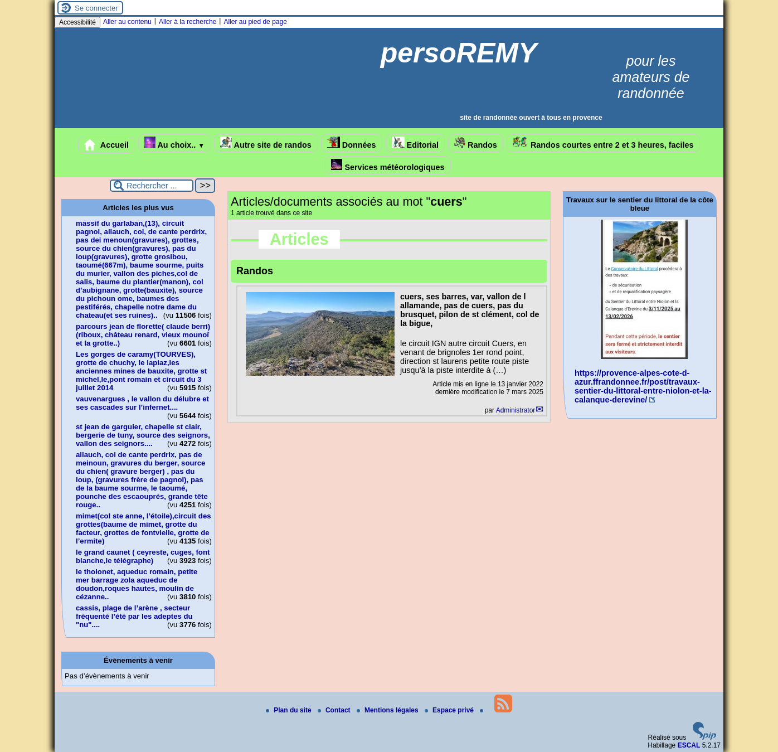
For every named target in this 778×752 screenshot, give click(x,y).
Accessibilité (77, 22)
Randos (475, 143)
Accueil (106, 145)
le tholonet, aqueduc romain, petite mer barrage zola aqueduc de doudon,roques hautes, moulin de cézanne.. (136, 584)
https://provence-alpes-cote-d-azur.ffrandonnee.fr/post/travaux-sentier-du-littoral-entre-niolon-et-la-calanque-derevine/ (643, 386)
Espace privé (450, 710)
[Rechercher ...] (151, 185)
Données (351, 143)
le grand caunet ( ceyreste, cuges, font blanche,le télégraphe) (143, 556)
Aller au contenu (127, 22)
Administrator (516, 410)
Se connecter (96, 8)
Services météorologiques (387, 165)
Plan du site (289, 710)
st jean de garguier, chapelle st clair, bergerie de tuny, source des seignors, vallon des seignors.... (143, 435)
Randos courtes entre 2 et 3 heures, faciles (603, 143)
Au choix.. (174, 143)
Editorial (415, 143)
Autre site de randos (266, 143)
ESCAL (689, 745)
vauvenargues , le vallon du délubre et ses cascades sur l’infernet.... (142, 403)
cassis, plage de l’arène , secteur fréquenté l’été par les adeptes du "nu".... (134, 616)
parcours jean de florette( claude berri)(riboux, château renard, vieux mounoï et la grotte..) (143, 334)
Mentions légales (388, 710)
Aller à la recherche (187, 22)
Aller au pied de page (254, 22)
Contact (335, 710)
